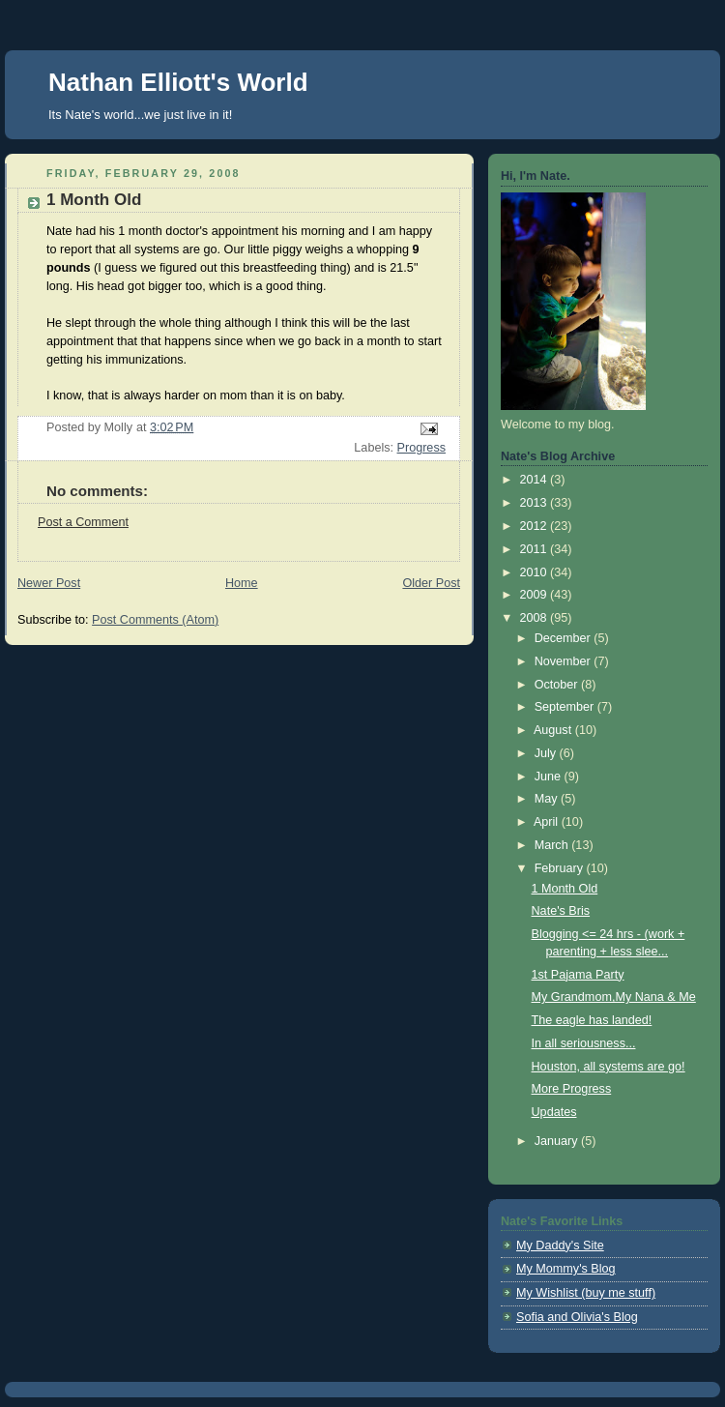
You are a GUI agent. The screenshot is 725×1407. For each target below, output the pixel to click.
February (561, 868)
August (554, 730)
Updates (554, 1112)
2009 (535, 594)
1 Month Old (565, 888)
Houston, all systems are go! (608, 1066)
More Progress (572, 1089)
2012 (535, 526)
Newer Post (48, 583)
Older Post (431, 583)
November (564, 661)
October (558, 684)
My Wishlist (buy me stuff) (585, 1293)
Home (241, 583)
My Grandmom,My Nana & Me (614, 997)
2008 (535, 618)
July (547, 753)
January (558, 1141)
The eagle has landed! (592, 1020)
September (566, 707)
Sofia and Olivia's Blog (577, 1317)
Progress (421, 447)
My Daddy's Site (560, 1245)
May (548, 799)
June (550, 776)
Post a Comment (83, 522)
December (564, 638)
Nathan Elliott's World (178, 82)
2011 (535, 549)
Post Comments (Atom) (155, 620)
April (548, 822)
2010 (535, 572)
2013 (535, 503)
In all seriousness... (584, 1043)
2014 (535, 479)
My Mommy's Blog (566, 1268)
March (553, 845)
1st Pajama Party (578, 975)
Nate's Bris (561, 911)
